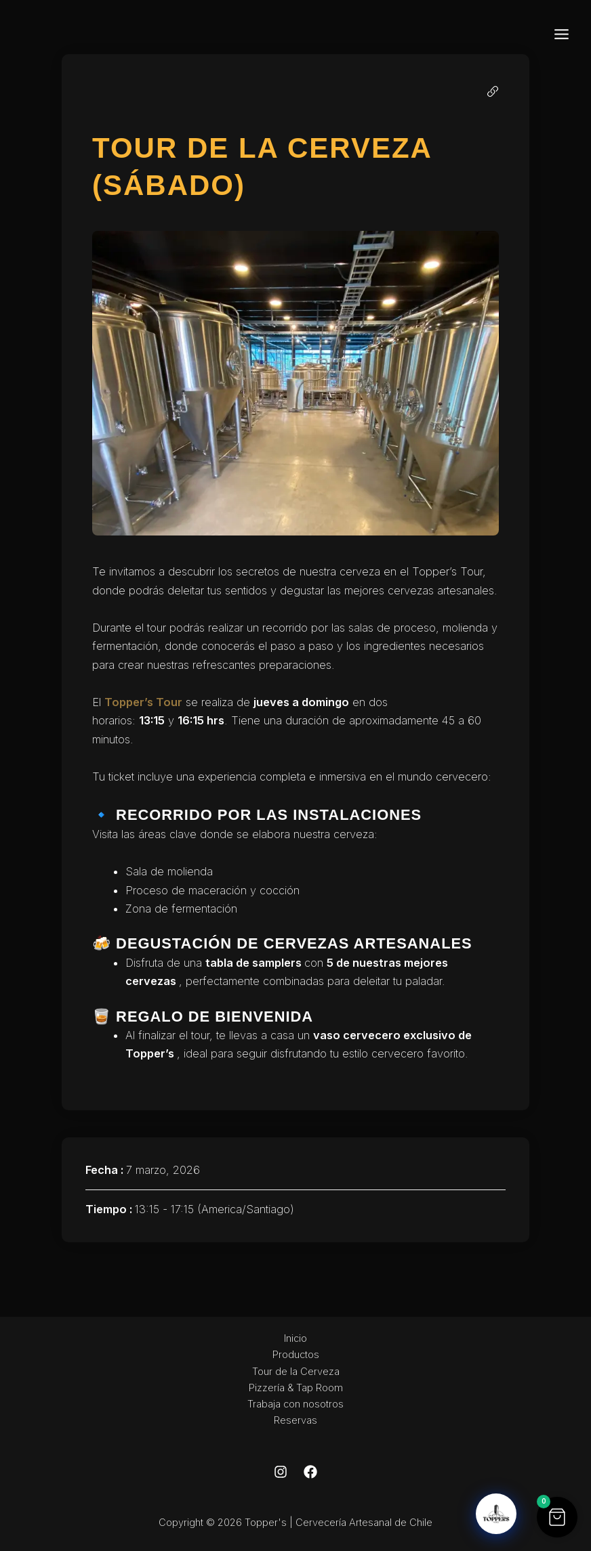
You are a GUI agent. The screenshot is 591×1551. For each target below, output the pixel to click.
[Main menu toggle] (561, 34)
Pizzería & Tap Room (296, 1388)
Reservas (295, 1420)
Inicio (295, 1338)
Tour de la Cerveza (296, 1372)
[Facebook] (310, 1472)
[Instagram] (280, 1472)
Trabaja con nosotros (295, 1404)
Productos (295, 1355)
